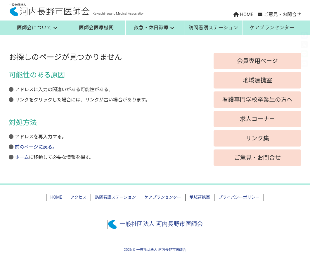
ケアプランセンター (272, 27)
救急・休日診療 (154, 27)
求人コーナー (257, 119)
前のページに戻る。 (36, 147)
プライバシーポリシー (239, 197)
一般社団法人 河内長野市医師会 (155, 223)
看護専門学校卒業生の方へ (257, 99)
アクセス (78, 197)
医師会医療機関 (96, 27)
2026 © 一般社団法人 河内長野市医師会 (155, 250)
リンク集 (257, 138)
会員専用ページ (257, 60)
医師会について (37, 27)
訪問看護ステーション (213, 27)
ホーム (22, 157)
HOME (56, 197)
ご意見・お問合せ (257, 157)
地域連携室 (257, 80)
